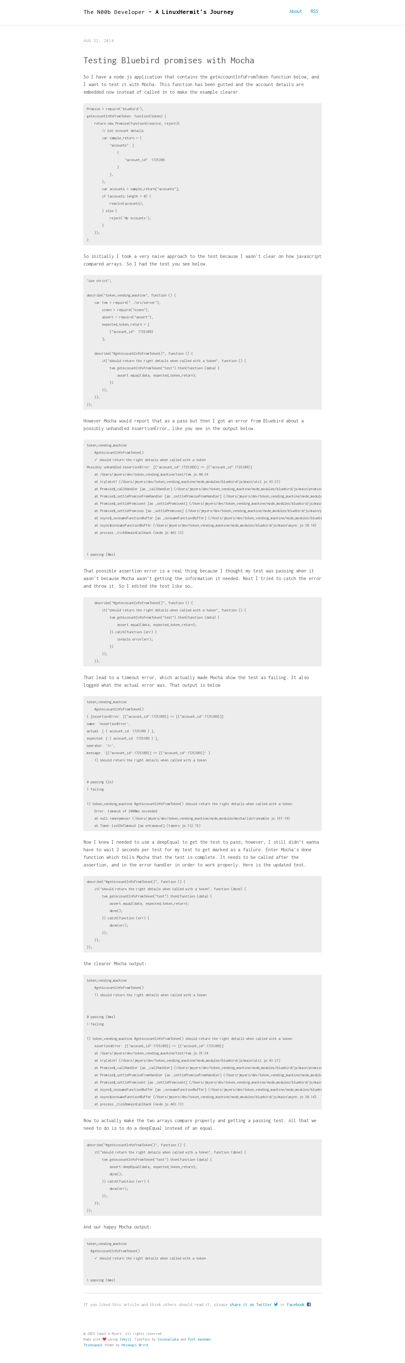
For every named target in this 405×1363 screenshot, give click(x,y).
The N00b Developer (159, 12)
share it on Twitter (254, 1304)
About (296, 11)
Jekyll (125, 1339)
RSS (314, 11)
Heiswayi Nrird (135, 1345)
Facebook (299, 1304)
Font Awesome (199, 1339)
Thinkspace (93, 1345)
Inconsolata (168, 1339)
